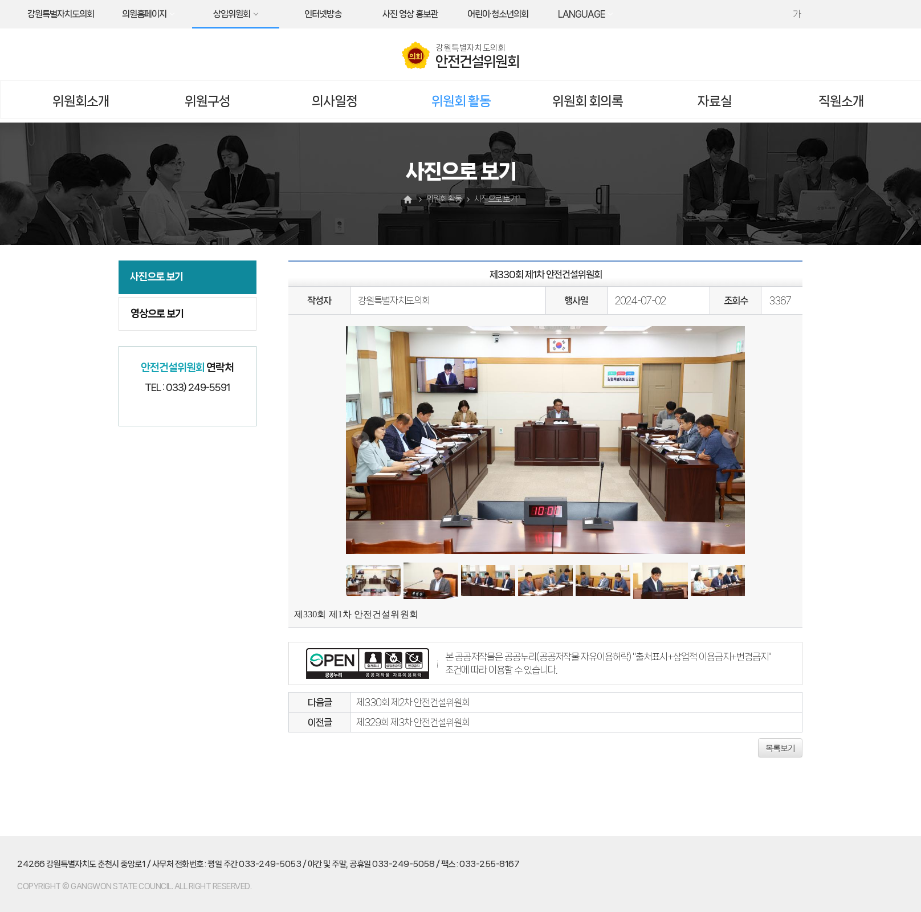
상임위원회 (231, 14)
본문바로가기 (0, 0)
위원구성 (207, 101)
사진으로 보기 (156, 276)
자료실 (715, 101)
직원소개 (841, 101)
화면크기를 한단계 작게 (821, 14)
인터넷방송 (322, 14)
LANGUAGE (581, 14)
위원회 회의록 (587, 101)
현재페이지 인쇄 (846, 14)
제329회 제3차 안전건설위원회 (413, 722)
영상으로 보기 (157, 313)
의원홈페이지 (144, 14)
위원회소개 (80, 101)
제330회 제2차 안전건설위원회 (413, 702)
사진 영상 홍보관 (410, 14)
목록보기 (780, 747)
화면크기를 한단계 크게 (772, 14)
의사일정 (334, 101)
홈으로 (409, 199)
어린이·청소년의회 (497, 14)
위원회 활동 (461, 101)
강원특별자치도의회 (60, 14)
